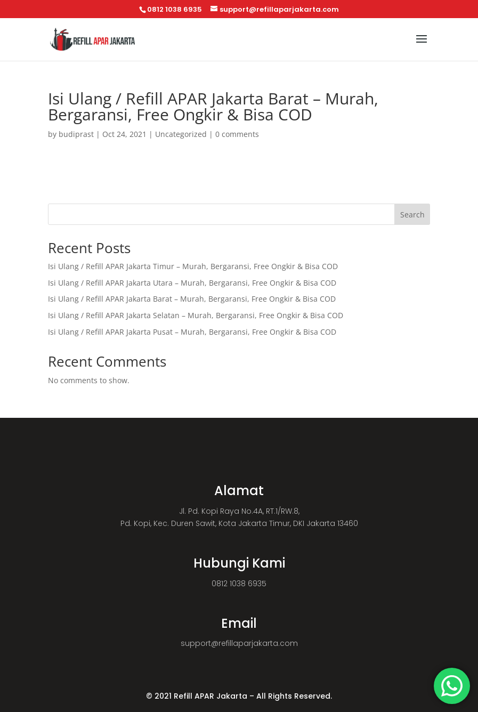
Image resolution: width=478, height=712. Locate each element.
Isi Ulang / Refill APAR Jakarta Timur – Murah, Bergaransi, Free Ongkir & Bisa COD (193, 266)
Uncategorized (181, 134)
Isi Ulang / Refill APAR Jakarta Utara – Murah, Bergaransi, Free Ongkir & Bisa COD (192, 283)
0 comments (237, 134)
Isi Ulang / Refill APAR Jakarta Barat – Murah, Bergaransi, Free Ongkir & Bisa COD (192, 299)
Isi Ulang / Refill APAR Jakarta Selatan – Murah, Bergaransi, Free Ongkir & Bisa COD (195, 315)
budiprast (76, 134)
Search (412, 214)
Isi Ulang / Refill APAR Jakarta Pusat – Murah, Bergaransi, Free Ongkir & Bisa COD (192, 332)
